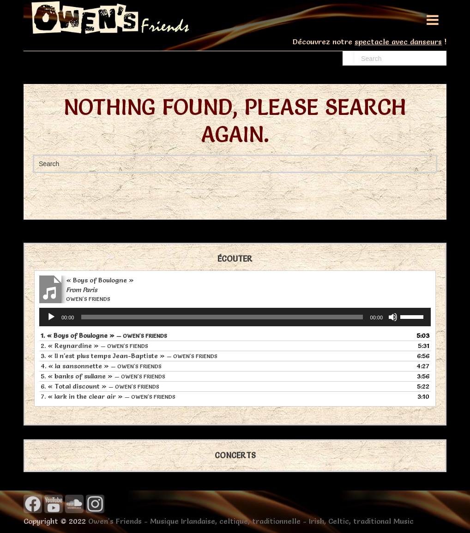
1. (104, 335)
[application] (235, 317)
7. (108, 396)
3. (129, 356)
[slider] (221, 317)
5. (103, 376)
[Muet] (393, 317)
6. (100, 386)
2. (94, 345)
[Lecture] (51, 317)
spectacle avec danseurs (398, 41)
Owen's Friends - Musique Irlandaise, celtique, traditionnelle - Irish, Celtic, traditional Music (251, 521)
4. (101, 366)
